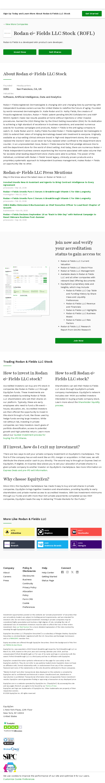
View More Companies (16, 24)
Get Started (91, 13)
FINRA (12, 638)
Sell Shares (55, 52)
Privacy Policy (29, 587)
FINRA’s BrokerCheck (14, 645)
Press (6, 580)
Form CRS (28, 599)
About (6, 572)
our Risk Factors (23, 627)
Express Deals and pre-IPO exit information (25, 470)
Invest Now (20, 52)
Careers (7, 576)
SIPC (16, 638)
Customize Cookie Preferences (18, 779)
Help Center (48, 572)
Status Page (48, 580)
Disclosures (28, 575)
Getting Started (49, 576)
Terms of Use (51, 686)
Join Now (78, 340)
